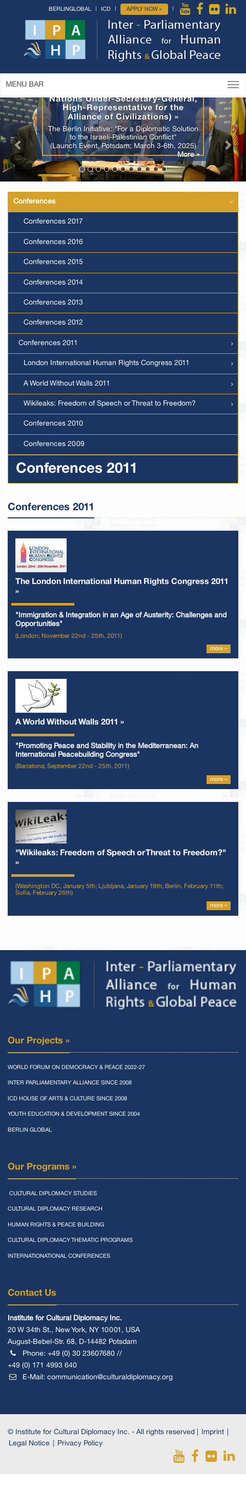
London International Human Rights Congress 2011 (107, 363)
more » (218, 648)
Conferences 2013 (53, 302)
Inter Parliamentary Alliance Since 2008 (70, 1082)
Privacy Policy (79, 1443)
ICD (106, 9)
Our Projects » (39, 1041)
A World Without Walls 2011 (67, 383)
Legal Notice (29, 1443)
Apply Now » (144, 9)
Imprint (212, 1432)
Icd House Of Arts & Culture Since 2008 (67, 1098)
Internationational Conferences (59, 1256)
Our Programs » (42, 1167)
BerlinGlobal (70, 9)
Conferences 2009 (54, 444)
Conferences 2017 (53, 221)
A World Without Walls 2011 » (69, 722)
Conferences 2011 (48, 343)
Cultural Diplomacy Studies (52, 1193)
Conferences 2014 (53, 282)
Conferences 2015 (53, 262)
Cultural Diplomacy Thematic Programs (70, 1240)
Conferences (34, 201)
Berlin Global (30, 1130)
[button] (18, 139)
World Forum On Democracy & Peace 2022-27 (76, 1067)
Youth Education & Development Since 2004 (74, 1114)
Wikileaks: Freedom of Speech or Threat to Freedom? (110, 403)
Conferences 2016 (53, 242)
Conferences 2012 (53, 322)
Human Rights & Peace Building (56, 1225)
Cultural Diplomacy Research (55, 1209)
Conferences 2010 (53, 423)
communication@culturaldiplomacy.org (110, 1377)
